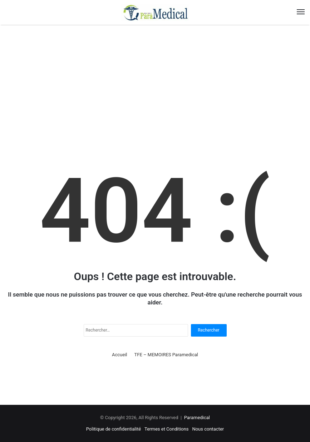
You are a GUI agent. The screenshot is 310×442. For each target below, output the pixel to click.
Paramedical (197, 417)
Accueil (119, 354)
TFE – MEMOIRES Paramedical (166, 354)
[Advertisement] (155, 85)
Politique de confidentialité (113, 429)
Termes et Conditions (166, 429)
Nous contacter (208, 429)
